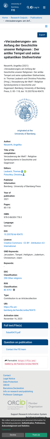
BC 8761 (8, 290)
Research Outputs (19, 17)
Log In (36, 7)
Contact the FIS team (16, 349)
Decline (13, 435)
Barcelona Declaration (13, 388)
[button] (31, 7)
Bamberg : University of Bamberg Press (22, 186)
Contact (7, 375)
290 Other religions (13, 278)
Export (42, 34)
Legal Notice (9, 378)
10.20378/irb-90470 (13, 234)
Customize (6, 429)
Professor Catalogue (13, 394)
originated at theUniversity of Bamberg (25, 132)
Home (5, 17)
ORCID (6, 385)
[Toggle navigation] (44, 7)
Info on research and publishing (18, 391)
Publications (36, 17)
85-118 (7, 207)
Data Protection (10, 382)
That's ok (36, 435)
